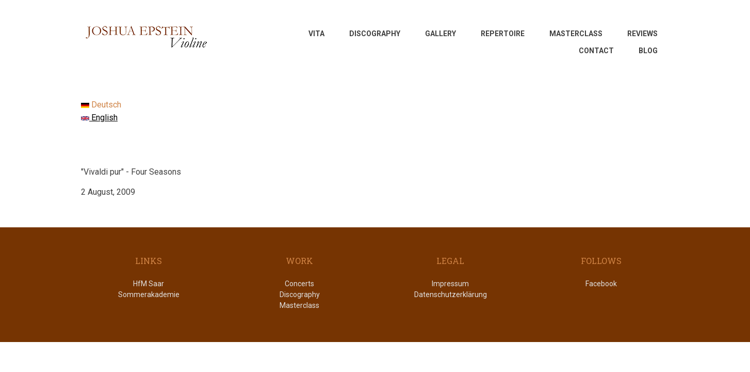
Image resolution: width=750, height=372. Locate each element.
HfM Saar (148, 284)
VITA (316, 33)
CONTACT (596, 51)
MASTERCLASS (575, 33)
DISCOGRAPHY (374, 33)
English (99, 117)
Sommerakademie (149, 294)
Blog (648, 51)
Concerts (299, 284)
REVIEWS (642, 33)
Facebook (601, 284)
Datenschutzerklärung (450, 294)
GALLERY (440, 33)
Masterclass (299, 305)
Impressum (450, 284)
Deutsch (101, 105)
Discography (300, 294)
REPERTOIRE (503, 33)
